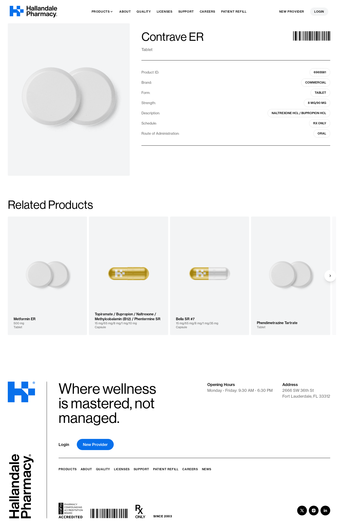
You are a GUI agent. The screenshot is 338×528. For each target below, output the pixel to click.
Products (68, 469)
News (206, 469)
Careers (190, 469)
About (86, 469)
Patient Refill (165, 469)
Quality (103, 469)
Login (319, 11)
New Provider (291, 11)
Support (141, 469)
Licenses (122, 469)
